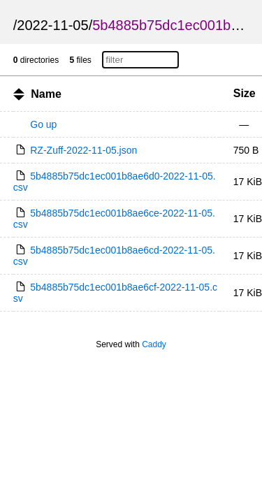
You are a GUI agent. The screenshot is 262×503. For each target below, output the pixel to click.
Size (244, 93)
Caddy (154, 344)
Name (46, 94)
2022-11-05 (52, 25)
